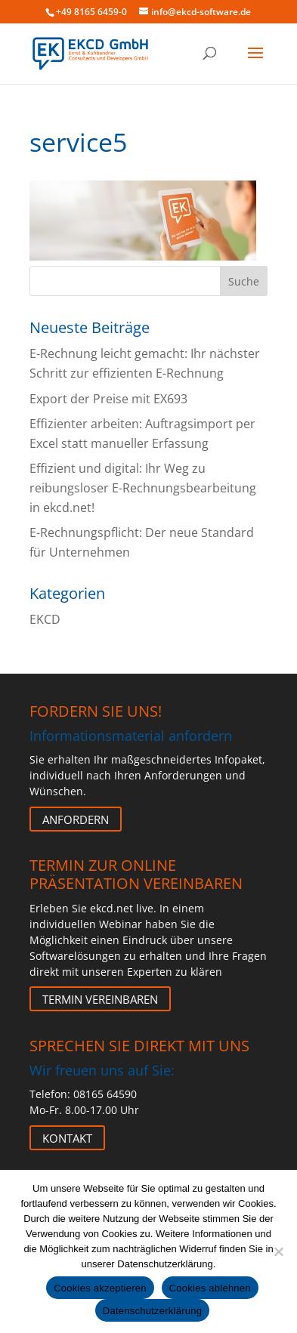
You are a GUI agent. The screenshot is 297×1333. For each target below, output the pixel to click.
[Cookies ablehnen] (278, 1251)
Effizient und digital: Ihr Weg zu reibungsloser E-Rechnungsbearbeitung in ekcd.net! (142, 487)
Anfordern (75, 818)
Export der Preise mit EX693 (108, 398)
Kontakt (67, 1137)
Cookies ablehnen (210, 1288)
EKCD (44, 619)
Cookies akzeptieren (100, 1288)
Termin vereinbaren (100, 999)
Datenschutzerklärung (152, 1310)
